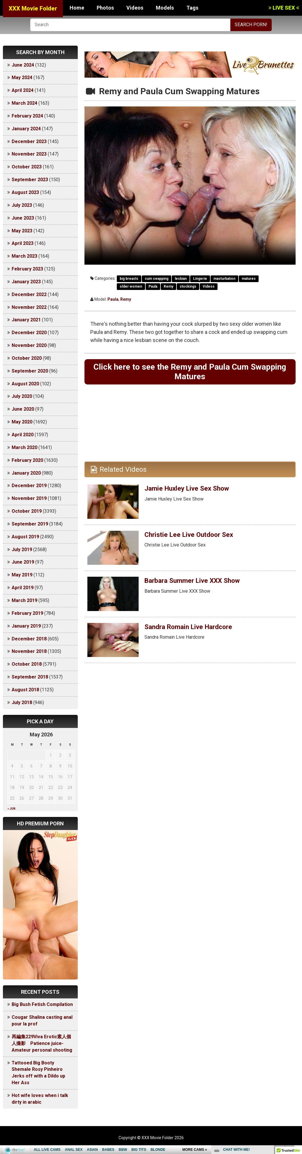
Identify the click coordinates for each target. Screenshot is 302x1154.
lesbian (181, 279)
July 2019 (22, 549)
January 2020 (26, 473)
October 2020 (27, 358)
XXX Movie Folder (33, 8)
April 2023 (22, 243)
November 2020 (29, 345)
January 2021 (26, 320)
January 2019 (26, 626)
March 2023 (24, 256)
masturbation (224, 279)
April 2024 (22, 90)
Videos (134, 8)
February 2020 (27, 460)
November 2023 (29, 154)
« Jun (11, 808)
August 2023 (25, 192)
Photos (105, 8)
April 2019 (22, 587)
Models (165, 8)
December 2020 (29, 332)
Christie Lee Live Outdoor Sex (191, 536)
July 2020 (22, 396)
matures (249, 279)
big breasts (129, 279)
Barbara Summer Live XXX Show (195, 582)
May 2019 (22, 575)
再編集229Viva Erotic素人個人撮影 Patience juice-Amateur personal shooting (42, 1043)
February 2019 (27, 613)
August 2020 (25, 384)
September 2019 (30, 524)
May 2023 (22, 231)
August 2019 (25, 536)
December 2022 (29, 294)
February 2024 (27, 116)
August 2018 (25, 689)
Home (77, 8)
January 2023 (26, 281)
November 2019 (29, 498)
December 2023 (29, 141)
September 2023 (30, 179)
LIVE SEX (284, 8)
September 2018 (30, 677)
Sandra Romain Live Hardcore (191, 628)
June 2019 (23, 562)
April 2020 (22, 434)
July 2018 (22, 702)
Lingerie (200, 279)
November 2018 (29, 651)
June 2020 (23, 409)
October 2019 (27, 511)
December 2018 (29, 639)
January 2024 (26, 128)
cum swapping (156, 279)
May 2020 (22, 422)
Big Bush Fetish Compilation (42, 1004)
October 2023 (27, 167)
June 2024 (23, 65)
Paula (153, 286)
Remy (168, 286)
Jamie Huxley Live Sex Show (189, 490)
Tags (192, 8)
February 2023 (27, 269)
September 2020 (30, 371)
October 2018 (27, 664)
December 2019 (29, 485)
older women (131, 286)
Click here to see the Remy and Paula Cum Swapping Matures (189, 372)
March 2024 (24, 103)
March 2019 (24, 600)
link (297, 1063)
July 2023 (22, 205)
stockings (188, 286)
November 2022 (29, 307)
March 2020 (24, 447)
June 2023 (23, 218)
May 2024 (22, 77)
